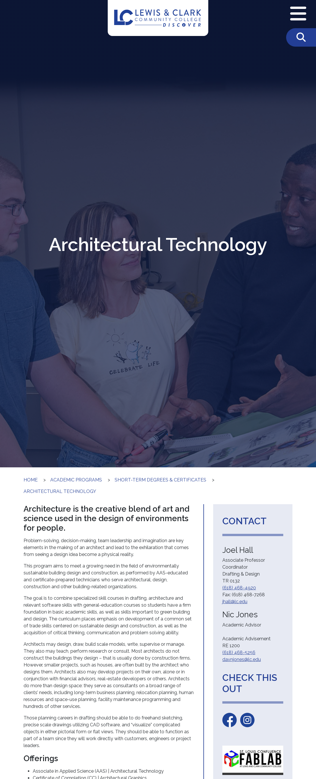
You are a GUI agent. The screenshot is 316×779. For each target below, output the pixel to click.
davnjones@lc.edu (241, 659)
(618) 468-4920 (239, 588)
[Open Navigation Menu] (298, 14)
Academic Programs (76, 480)
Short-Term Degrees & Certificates (160, 480)
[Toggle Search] (301, 37)
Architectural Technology (60, 491)
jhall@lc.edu (234, 601)
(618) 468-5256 (238, 652)
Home (31, 480)
